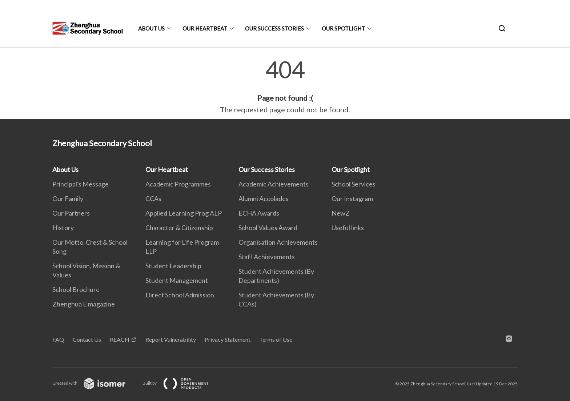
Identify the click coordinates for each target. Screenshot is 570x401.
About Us (151, 28)
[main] (285, 86)
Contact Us (87, 339)
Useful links (348, 228)
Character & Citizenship (179, 228)
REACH (119, 339)
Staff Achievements (266, 257)
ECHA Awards (258, 213)
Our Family (67, 198)
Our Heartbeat (204, 28)
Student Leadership (173, 266)
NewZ (341, 213)
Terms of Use (275, 339)
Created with (94, 383)
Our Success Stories (274, 28)
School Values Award (267, 228)
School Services (354, 184)
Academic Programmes (178, 184)
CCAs (153, 198)
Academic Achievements (273, 184)
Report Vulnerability (170, 339)
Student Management (176, 280)
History (63, 228)
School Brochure (76, 289)
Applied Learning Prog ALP (183, 213)
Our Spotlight (343, 28)
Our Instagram (352, 198)
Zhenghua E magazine (83, 304)
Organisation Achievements (278, 242)
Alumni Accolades (263, 198)
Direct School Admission (179, 295)
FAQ (58, 339)
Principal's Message (80, 184)
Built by (181, 383)
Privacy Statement (227, 339)
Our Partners (71, 213)
